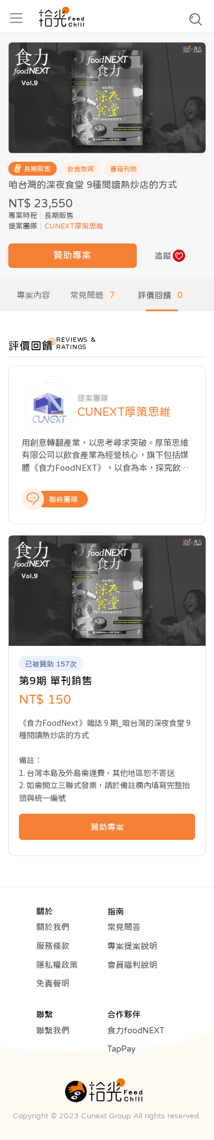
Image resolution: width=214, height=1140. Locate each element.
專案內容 (33, 295)
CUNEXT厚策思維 (73, 226)
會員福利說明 (132, 964)
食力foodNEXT (136, 1030)
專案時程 (22, 215)
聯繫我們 (52, 1030)
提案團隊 (22, 226)
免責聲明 (52, 983)
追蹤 (163, 255)
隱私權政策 (57, 964)
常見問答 (124, 927)
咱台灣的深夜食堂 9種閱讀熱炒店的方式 (92, 185)
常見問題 (94, 296)
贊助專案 (72, 255)
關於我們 (52, 927)
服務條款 (52, 946)
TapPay (121, 1048)
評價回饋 (162, 296)
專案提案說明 (132, 946)
